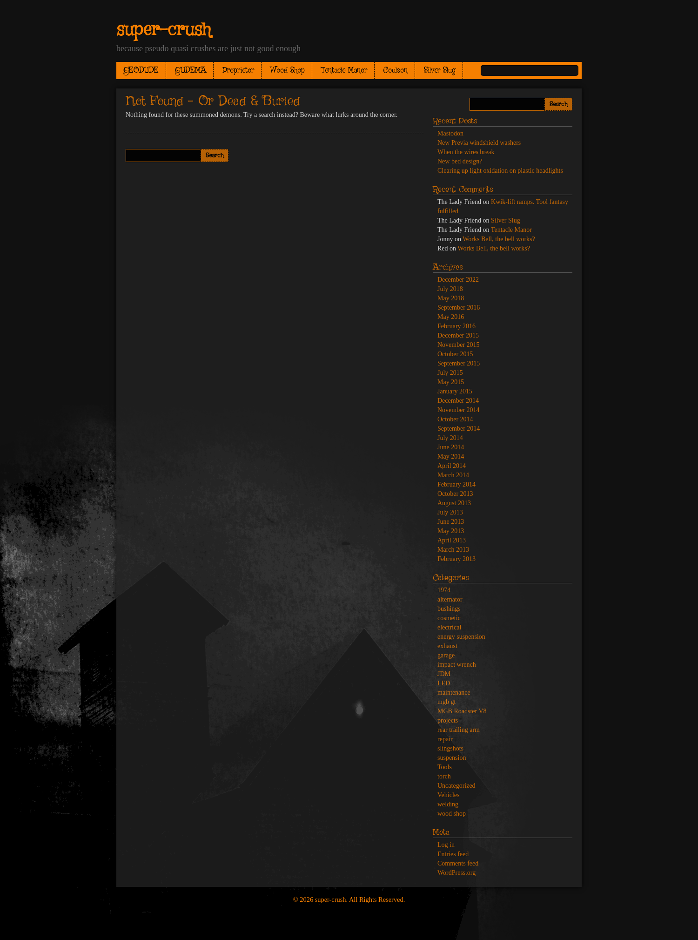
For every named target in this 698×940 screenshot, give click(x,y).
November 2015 (458, 344)
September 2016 (458, 307)
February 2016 (456, 326)
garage (446, 655)
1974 (443, 590)
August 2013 (454, 503)
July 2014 (450, 437)
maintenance (453, 692)
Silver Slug (440, 70)
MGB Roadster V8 (462, 711)
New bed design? (459, 161)
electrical (449, 627)
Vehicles (448, 794)
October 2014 (455, 419)
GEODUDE (141, 70)
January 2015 (454, 391)
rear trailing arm (458, 729)
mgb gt (446, 701)
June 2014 (450, 447)
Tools (444, 767)
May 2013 (450, 530)
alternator (450, 599)
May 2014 (450, 456)
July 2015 (450, 372)
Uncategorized (456, 785)
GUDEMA (190, 70)
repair (445, 739)
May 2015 (450, 382)
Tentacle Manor (344, 70)
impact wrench (456, 664)
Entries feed (453, 854)
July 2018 (450, 288)
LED (443, 683)
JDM (443, 673)
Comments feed (457, 863)
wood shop (451, 813)
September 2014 (458, 428)
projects (447, 720)
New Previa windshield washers (479, 142)
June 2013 (450, 521)
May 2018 (450, 298)
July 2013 (450, 512)
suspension (451, 757)
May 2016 (450, 316)
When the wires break (465, 152)
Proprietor (238, 70)
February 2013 (456, 558)
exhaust (447, 645)
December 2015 (458, 335)
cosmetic (449, 618)
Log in (446, 844)
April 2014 (451, 465)
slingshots (450, 748)
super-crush (163, 30)
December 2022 (458, 279)
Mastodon (450, 133)
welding (447, 804)
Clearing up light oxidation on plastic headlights (500, 170)
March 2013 (453, 549)
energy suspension (461, 636)
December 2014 (458, 400)
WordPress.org (456, 872)
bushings (449, 608)
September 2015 (458, 363)
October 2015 (455, 354)
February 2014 (456, 484)
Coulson (395, 70)
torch (444, 776)
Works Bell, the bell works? (499, 239)
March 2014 (453, 475)
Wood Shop (287, 70)
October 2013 (455, 493)
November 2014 (458, 409)
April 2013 (451, 540)
